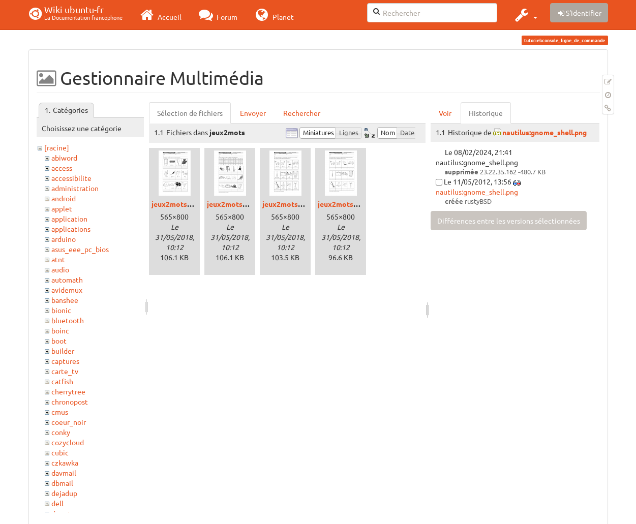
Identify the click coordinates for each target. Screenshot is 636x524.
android (63, 198)
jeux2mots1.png (178, 203)
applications (70, 228)
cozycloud (67, 442)
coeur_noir (68, 421)
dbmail (62, 482)
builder (62, 350)
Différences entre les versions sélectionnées (508, 220)
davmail (63, 472)
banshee (64, 299)
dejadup (64, 493)
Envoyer (253, 112)
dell (57, 503)
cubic (60, 452)
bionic (61, 310)
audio (60, 269)
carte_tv (64, 371)
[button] (525, 14)
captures (65, 360)
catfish (62, 381)
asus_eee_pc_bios (80, 249)
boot (59, 340)
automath (67, 279)
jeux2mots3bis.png (349, 203)
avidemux (66, 289)
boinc (60, 330)
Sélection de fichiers (190, 112)
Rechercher (301, 112)
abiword (64, 157)
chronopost (69, 401)
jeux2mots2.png (233, 203)
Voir (445, 112)
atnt (58, 259)
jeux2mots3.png (289, 203)
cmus (59, 411)
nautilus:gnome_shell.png (544, 132)
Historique (486, 112)
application (69, 218)
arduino (63, 238)
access (61, 167)
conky (60, 432)
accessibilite (71, 177)
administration (75, 188)
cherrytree (68, 391)
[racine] (56, 147)
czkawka (64, 462)
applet (61, 208)
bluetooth (67, 320)
